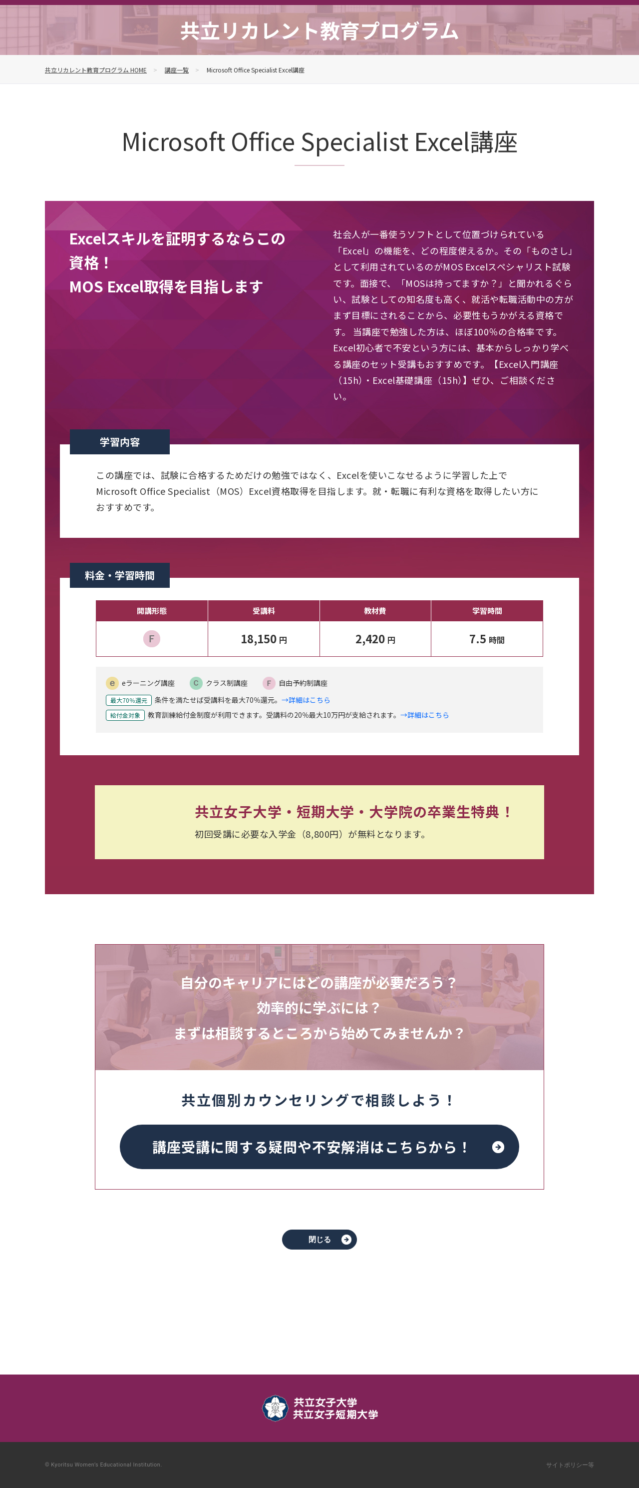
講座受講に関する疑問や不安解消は (312, 1147)
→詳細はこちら (306, 700)
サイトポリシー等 (570, 1465)
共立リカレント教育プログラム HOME (96, 69)
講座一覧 (177, 69)
